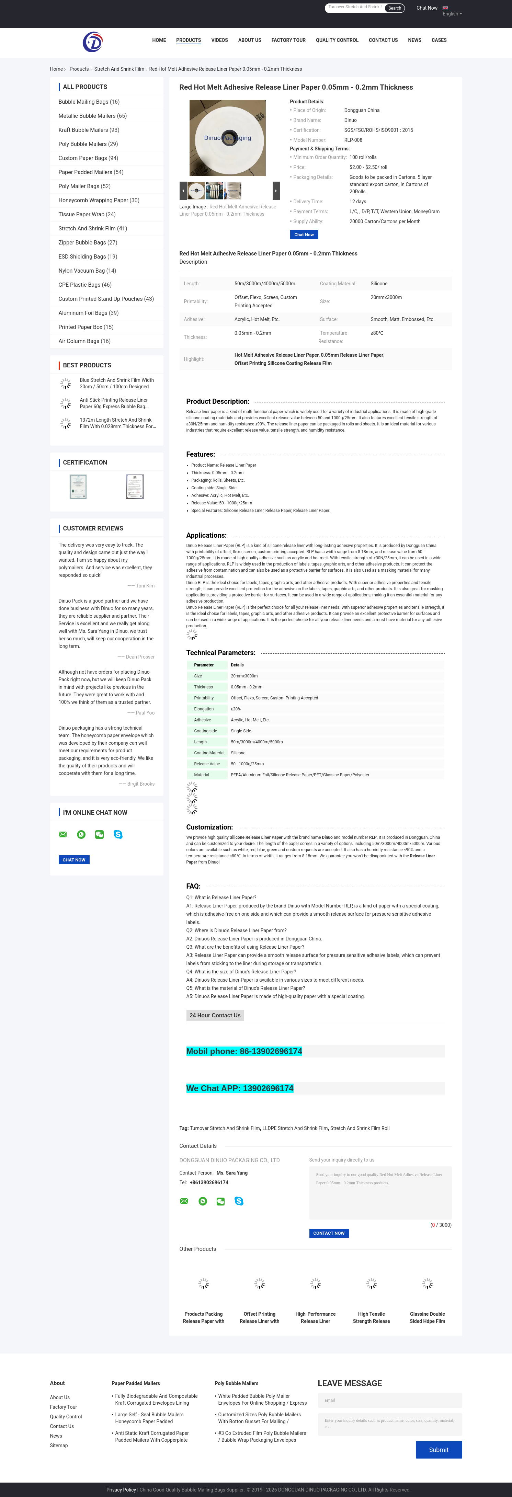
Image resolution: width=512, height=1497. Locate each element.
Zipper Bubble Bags (82, 242)
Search (394, 8)
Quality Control (337, 40)
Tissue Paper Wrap (82, 214)
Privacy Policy (121, 1490)
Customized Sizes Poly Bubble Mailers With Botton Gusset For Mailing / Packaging (259, 1419)
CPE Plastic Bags (80, 285)
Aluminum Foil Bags (83, 313)
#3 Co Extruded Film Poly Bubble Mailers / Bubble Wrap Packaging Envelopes (262, 1436)
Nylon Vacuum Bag (82, 270)
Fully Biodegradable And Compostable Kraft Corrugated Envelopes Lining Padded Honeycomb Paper (156, 1400)
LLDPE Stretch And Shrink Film (295, 1128)
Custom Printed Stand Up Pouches (101, 299)
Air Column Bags (79, 341)
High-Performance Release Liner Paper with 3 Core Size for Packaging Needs (315, 1317)
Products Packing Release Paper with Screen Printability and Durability (204, 1317)
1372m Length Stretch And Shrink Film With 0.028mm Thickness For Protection (116, 426)
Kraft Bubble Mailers (83, 130)
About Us (249, 40)
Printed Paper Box (80, 327)
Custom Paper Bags (83, 158)
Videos (219, 40)
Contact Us (383, 40)
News (415, 40)
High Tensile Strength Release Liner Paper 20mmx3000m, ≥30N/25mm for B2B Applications (371, 1317)
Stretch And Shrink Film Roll (359, 1128)
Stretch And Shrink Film (119, 69)
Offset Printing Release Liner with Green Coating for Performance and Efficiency (259, 1317)
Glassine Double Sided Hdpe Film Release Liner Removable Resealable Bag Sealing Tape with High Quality (428, 1317)
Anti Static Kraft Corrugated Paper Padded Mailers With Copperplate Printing (152, 1437)
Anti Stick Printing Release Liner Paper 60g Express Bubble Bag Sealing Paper (114, 406)
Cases (439, 40)
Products (188, 40)
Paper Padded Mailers (85, 172)
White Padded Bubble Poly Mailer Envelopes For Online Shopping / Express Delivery (262, 1400)
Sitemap (59, 1445)
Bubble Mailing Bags (84, 102)
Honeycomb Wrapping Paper (93, 200)
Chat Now (427, 8)
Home (159, 40)
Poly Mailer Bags (79, 186)
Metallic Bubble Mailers (87, 116)
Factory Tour (289, 40)
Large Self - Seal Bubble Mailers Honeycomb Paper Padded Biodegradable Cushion (149, 1419)
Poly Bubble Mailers (83, 144)
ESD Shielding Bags (82, 256)
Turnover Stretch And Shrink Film (225, 1128)
